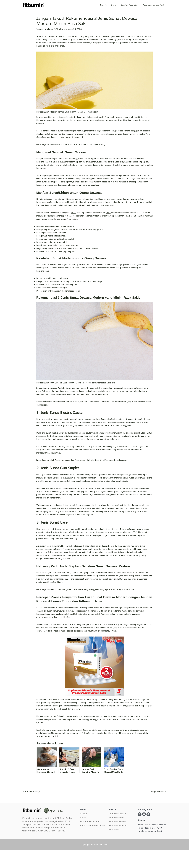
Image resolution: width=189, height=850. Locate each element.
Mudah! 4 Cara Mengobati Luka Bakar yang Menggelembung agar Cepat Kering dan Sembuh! (90, 589)
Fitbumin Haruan (117, 814)
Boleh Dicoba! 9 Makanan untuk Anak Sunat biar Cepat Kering (76, 144)
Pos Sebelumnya (31, 791)
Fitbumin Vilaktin (117, 821)
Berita (116, 5)
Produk (106, 5)
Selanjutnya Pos (157, 791)
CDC (108, 212)
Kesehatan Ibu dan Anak (154, 5)
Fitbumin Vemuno (118, 825)
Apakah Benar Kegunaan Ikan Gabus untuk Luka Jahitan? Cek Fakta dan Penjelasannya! (87, 460)
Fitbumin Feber (116, 817)
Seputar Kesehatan (130, 5)
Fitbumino (114, 829)
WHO (73, 212)
